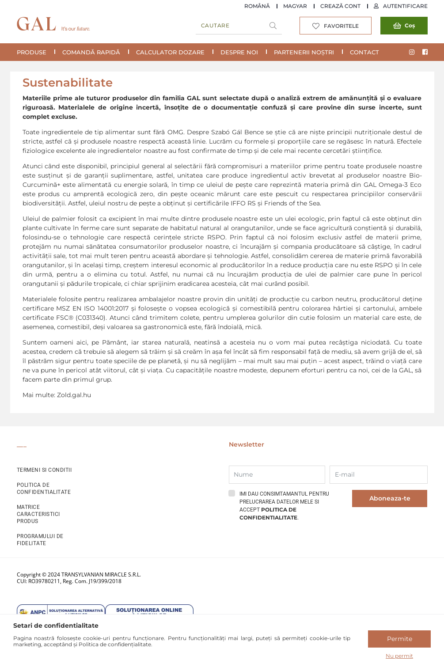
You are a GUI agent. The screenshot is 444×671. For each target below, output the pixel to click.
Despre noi (239, 52)
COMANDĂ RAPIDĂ (91, 52)
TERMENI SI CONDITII (44, 470)
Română (257, 6)
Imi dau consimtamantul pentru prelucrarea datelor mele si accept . (284, 506)
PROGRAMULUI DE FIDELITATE (40, 539)
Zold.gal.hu (74, 395)
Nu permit (399, 655)
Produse (31, 52)
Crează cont (340, 6)
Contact (364, 52)
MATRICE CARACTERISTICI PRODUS (38, 514)
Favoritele (341, 26)
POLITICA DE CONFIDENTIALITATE (44, 488)
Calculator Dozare (170, 52)
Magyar (295, 6)
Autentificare (405, 6)
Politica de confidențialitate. (115, 644)
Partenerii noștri (304, 52)
